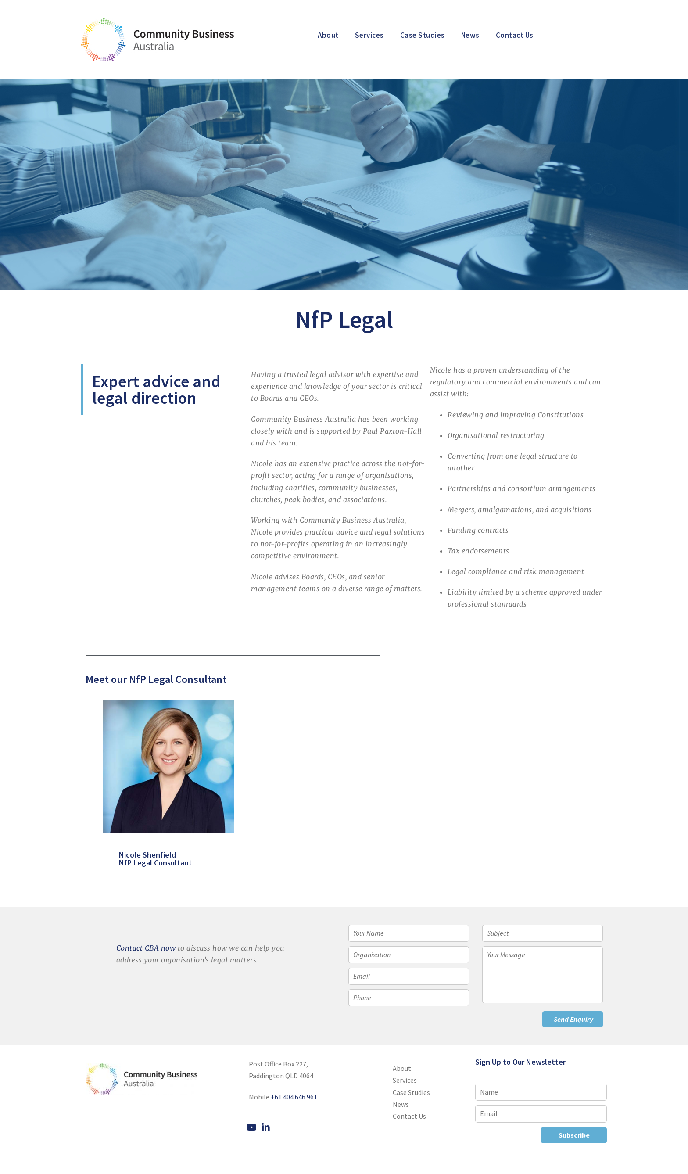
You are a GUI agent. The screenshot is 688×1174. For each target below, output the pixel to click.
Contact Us (515, 35)
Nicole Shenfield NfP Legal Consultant (139, 859)
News (470, 35)
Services (369, 35)
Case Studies (422, 35)
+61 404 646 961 (294, 1096)
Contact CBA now (146, 948)
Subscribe (574, 1135)
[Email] (541, 1113)
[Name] (541, 1092)
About (328, 35)
